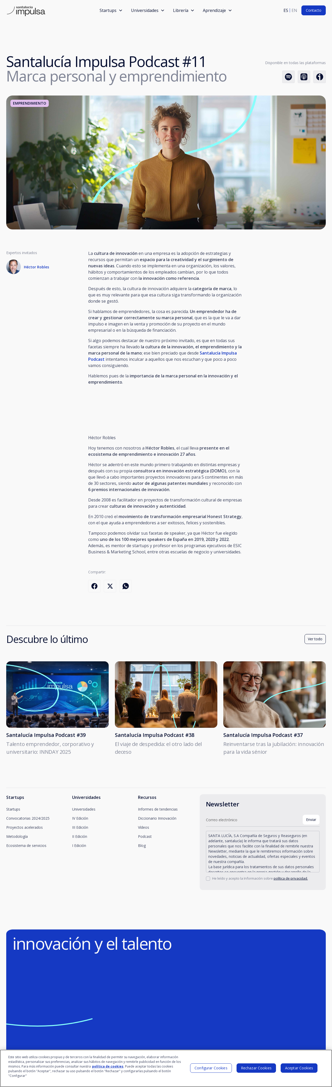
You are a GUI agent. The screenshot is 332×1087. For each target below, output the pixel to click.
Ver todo (315, 641)
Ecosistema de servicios (26, 845)
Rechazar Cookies (256, 1067)
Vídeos (143, 827)
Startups (13, 809)
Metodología (17, 836)
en (294, 10)
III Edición (80, 827)
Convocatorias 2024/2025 (28, 818)
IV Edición (80, 818)
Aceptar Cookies (299, 1067)
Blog (142, 845)
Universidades (83, 809)
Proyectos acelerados (24, 827)
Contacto (313, 10)
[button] (111, 10)
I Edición (79, 845)
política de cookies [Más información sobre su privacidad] (107, 1066)
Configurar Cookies (211, 1067)
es (285, 10)
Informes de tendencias (158, 809)
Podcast (145, 836)
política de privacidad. (291, 878)
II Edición (79, 836)
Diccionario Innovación (157, 818)
